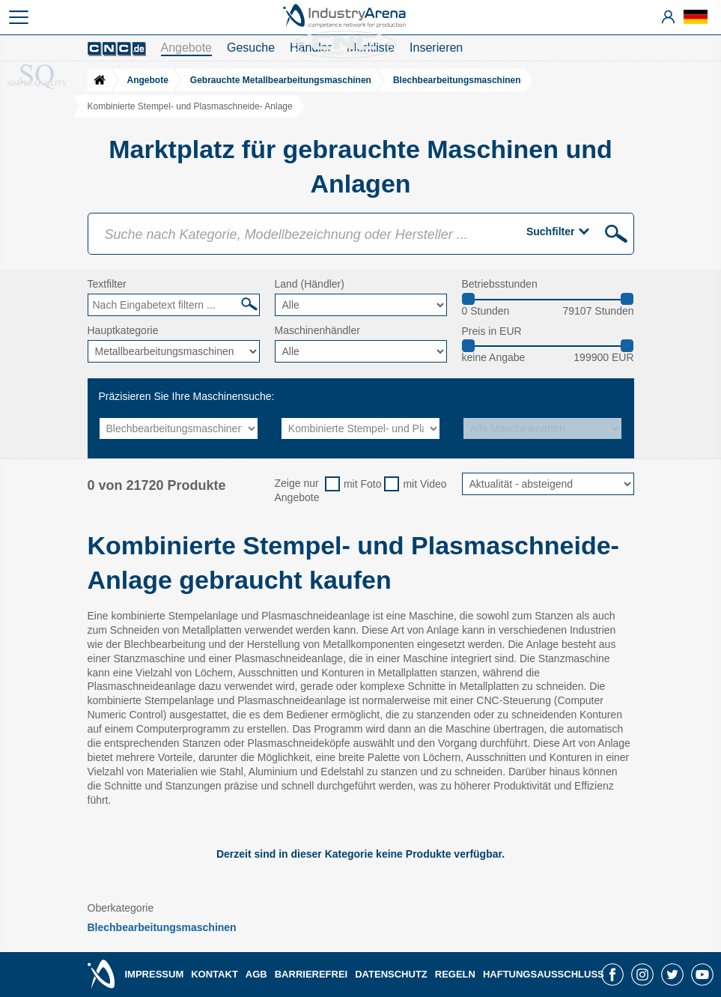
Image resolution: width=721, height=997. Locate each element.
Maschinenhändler (317, 330)
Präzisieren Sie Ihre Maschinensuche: (187, 396)
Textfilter (107, 284)
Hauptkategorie (123, 330)
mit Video (424, 484)
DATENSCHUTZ (391, 974)
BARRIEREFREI (311, 974)
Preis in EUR (492, 331)
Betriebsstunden (500, 284)
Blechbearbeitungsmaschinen (162, 927)
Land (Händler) (309, 284)
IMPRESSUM (154, 974)
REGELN (455, 974)
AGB (256, 974)
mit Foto (363, 484)
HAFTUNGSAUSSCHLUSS (543, 974)
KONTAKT (214, 974)
